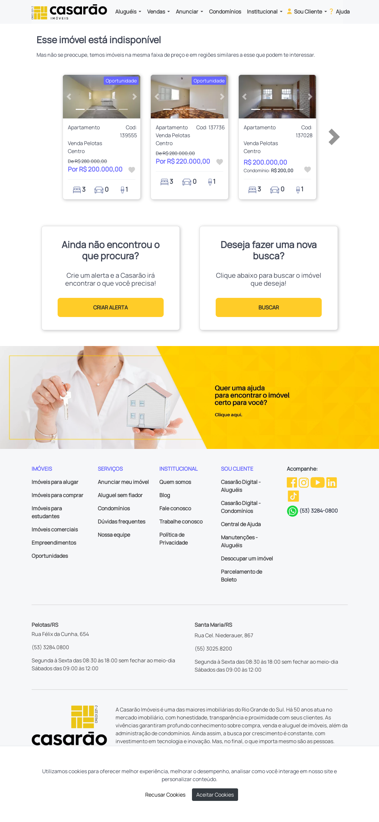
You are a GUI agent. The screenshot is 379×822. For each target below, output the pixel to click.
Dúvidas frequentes (121, 521)
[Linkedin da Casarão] (332, 482)
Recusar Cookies (165, 794)
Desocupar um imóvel (247, 558)
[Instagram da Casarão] (304, 482)
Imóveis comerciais (55, 529)
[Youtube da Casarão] (318, 482)
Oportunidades (50, 555)
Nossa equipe (114, 534)
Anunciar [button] (187, 11)
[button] (68, 96)
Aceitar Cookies (215, 794)
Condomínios (225, 11)
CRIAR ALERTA (110, 307)
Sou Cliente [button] (304, 11)
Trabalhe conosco (181, 521)
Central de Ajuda (241, 524)
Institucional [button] (263, 11)
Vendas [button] (156, 11)
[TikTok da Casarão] (293, 495)
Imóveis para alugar (55, 482)
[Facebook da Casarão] (292, 482)
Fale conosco (175, 508)
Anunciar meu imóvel (123, 482)
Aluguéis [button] (126, 11)
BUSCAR (268, 307)
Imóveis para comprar (57, 495)
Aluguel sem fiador (120, 495)
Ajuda (339, 11)
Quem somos (175, 482)
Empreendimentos (54, 542)
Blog (164, 495)
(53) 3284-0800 (318, 510)
